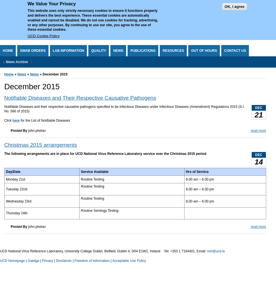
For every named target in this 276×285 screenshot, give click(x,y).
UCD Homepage (12, 261)
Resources (173, 51)
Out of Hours (204, 51)
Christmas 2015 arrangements (40, 145)
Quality (98, 51)
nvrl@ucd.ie (216, 251)
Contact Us (235, 51)
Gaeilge (33, 261)
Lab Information (68, 51)
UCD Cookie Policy (44, 32)
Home (8, 51)
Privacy (47, 261)
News (118, 51)
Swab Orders (33, 51)
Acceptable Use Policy (129, 261)
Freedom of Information (92, 261)
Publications (142, 51)
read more (258, 131)
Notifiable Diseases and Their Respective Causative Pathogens (80, 98)
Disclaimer (64, 261)
